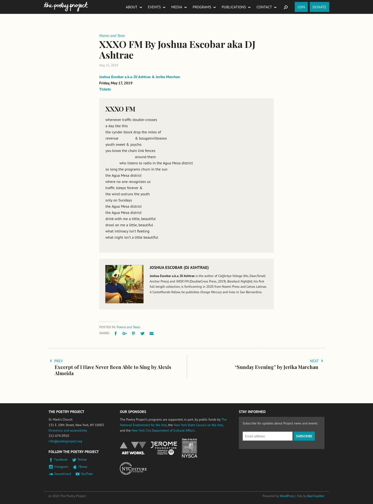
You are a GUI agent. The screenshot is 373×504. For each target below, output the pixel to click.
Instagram (61, 466)
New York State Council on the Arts (198, 425)
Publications (234, 7)
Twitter (82, 459)
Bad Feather (315, 496)
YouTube (87, 474)
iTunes (82, 466)
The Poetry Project (66, 7)
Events (154, 7)
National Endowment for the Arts (133, 448)
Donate (319, 7)
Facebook (61, 459)
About (131, 7)
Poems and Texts (128, 327)
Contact (264, 7)
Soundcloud (62, 474)
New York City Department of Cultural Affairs (163, 430)
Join (301, 7)
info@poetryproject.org (65, 441)
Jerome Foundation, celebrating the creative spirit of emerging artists (164, 448)
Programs (202, 7)
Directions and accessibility (68, 430)
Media (176, 7)
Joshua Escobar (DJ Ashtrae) (179, 267)
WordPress (287, 496)
